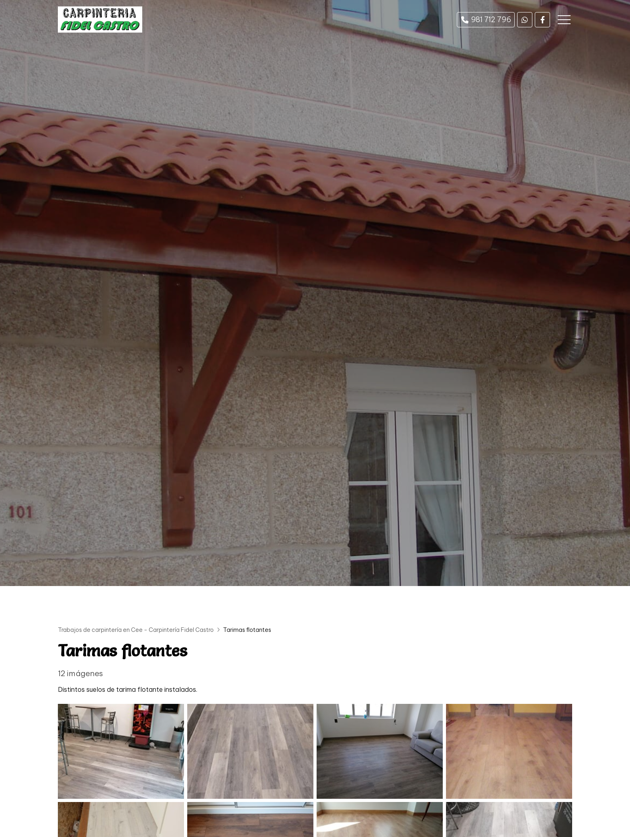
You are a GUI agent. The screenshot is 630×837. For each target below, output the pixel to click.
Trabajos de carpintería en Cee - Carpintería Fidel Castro (136, 629)
